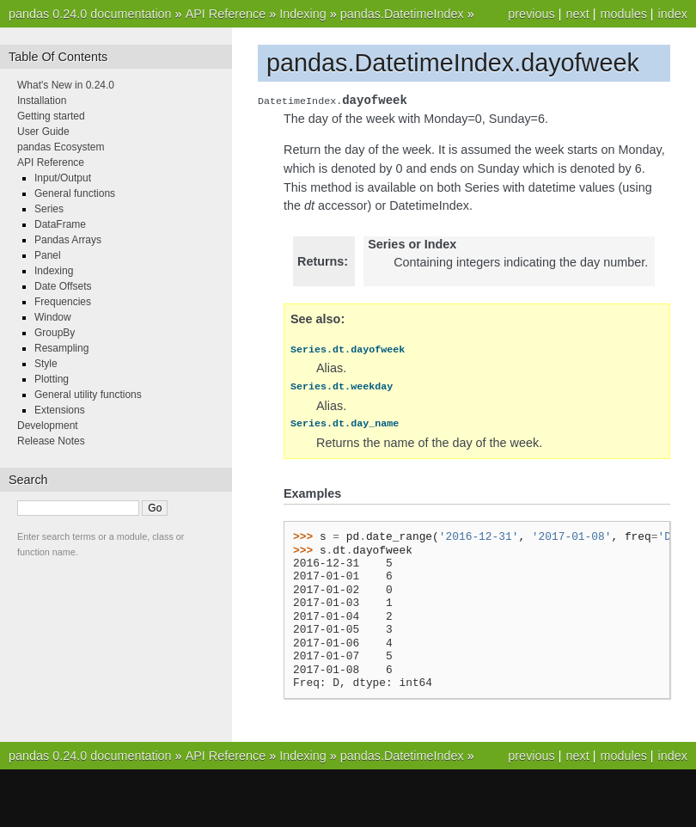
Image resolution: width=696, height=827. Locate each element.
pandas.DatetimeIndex (402, 14)
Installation (41, 101)
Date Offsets (62, 286)
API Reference (226, 14)
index (672, 14)
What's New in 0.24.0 (65, 85)
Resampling (61, 348)
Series (49, 209)
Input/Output (62, 178)
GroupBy (54, 333)
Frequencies (62, 302)
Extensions (59, 410)
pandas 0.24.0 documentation (90, 14)
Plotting (51, 379)
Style (46, 364)
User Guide (43, 132)
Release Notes (51, 441)
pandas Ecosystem (60, 147)
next (577, 14)
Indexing (302, 14)
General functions (74, 193)
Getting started (51, 116)
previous (531, 14)
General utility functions (88, 395)
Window (52, 317)
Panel (47, 255)
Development (47, 426)
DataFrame (60, 224)
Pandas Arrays (67, 240)
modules (623, 14)
